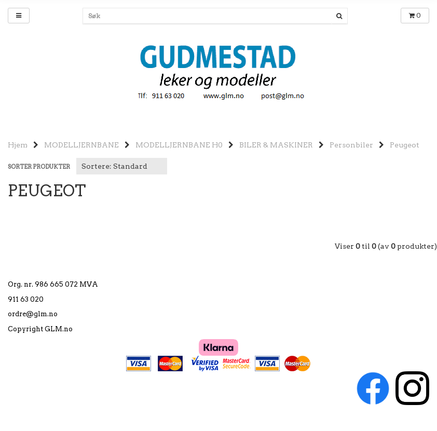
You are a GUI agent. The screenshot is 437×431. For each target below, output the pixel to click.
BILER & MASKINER (276, 145)
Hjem (18, 145)
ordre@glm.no (33, 314)
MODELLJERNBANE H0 (179, 145)
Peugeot (404, 145)
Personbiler (351, 145)
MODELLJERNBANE (81, 145)
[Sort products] (121, 166)
